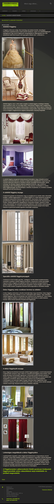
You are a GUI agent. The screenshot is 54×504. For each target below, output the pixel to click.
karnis (23, 11)
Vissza (3, 480)
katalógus (33, 11)
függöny (14, 11)
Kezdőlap (5, 11)
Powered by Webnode (47, 490)
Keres (50, 4)
